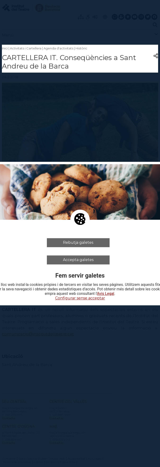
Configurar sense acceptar (80, 298)
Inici (5, 48)
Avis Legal (105, 294)
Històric (81, 48)
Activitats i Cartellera (25, 48)
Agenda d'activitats (58, 48)
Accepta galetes (78, 260)
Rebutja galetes (78, 242)
